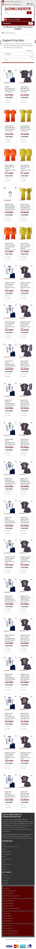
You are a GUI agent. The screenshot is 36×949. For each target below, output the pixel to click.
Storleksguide (6, 854)
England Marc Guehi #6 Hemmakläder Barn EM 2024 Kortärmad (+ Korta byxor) (10, 756)
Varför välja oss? (7, 864)
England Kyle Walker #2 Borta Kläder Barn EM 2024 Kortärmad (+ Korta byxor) (25, 521)
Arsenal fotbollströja (15, 829)
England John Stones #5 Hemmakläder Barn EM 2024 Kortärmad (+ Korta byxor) (10, 403)
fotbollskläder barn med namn (11, 896)
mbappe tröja (6, 913)
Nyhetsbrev (5, 883)
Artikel (4, 867)
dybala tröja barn (7, 928)
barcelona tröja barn (8, 906)
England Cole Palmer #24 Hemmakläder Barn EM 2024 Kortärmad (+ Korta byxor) (10, 795)
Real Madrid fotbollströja (24, 825)
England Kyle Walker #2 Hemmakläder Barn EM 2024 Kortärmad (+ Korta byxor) (10, 521)
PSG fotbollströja (26, 829)
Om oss (4, 849)
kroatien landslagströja (9, 890)
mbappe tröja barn (8, 918)
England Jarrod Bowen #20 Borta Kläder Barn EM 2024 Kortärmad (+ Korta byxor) (25, 717)
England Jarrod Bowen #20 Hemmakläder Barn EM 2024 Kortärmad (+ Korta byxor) (10, 717)
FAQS (3, 844)
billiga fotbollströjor (8, 893)
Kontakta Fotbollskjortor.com (10, 846)
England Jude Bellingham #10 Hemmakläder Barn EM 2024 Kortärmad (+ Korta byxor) (10, 482)
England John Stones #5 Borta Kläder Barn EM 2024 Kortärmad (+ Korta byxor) (25, 403)
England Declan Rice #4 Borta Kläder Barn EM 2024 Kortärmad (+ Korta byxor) (25, 364)
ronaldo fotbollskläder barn (10, 931)
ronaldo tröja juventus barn (10, 933)
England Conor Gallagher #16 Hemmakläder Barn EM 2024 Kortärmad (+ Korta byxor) (10, 599)
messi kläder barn (8, 921)
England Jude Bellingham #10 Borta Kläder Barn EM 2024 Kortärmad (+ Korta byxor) (26, 482)
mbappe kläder (7, 916)
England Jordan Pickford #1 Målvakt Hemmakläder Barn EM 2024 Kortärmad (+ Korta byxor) (10, 208)
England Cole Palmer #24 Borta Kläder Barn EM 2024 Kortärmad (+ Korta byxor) (25, 795)
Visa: (31, 56)
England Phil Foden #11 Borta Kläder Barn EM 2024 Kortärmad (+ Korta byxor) (26, 325)
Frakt (3, 861)
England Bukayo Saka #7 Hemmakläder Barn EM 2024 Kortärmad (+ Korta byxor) (10, 443)
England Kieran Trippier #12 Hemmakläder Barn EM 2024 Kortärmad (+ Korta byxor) (10, 677)
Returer (4, 856)
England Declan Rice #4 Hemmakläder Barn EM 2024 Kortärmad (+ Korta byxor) (10, 364)
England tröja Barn (10, 33)
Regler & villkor (6, 851)
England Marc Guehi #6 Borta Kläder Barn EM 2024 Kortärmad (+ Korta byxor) (26, 756)
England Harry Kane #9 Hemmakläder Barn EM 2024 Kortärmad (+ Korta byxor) (10, 286)
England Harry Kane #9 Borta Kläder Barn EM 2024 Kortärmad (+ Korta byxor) (26, 286)
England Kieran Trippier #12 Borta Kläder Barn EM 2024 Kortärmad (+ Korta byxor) (25, 677)
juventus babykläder (8, 901)
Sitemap (4, 869)
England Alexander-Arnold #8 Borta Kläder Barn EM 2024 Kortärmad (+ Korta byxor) (26, 638)
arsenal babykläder (8, 903)
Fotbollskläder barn (7, 838)
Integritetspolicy (6, 859)
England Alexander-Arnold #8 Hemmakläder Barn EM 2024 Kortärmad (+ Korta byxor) (10, 638)
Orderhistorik (6, 877)
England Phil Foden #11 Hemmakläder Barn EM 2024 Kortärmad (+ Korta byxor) (10, 325)
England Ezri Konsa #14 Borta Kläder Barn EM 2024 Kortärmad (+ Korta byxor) (26, 560)
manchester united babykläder (11, 908)
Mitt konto (5, 875)
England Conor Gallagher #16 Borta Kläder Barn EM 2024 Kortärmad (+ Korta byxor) (26, 599)
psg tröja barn (7, 888)
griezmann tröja (7, 926)
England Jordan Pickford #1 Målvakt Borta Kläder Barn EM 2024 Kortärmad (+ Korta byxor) (26, 208)
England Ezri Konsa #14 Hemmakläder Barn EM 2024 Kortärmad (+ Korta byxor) (10, 560)
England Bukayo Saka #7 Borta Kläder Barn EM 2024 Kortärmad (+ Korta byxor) (25, 443)
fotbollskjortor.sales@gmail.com (11, 4)
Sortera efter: (29, 50)
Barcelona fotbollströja (8, 827)
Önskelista (5, 880)
